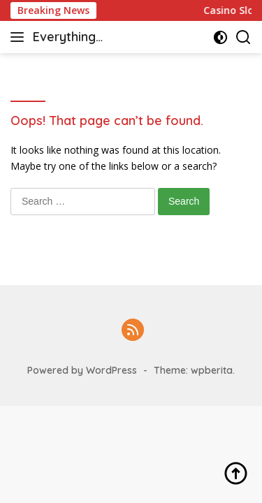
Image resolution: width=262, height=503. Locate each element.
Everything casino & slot (71, 38)
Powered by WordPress (82, 370)
